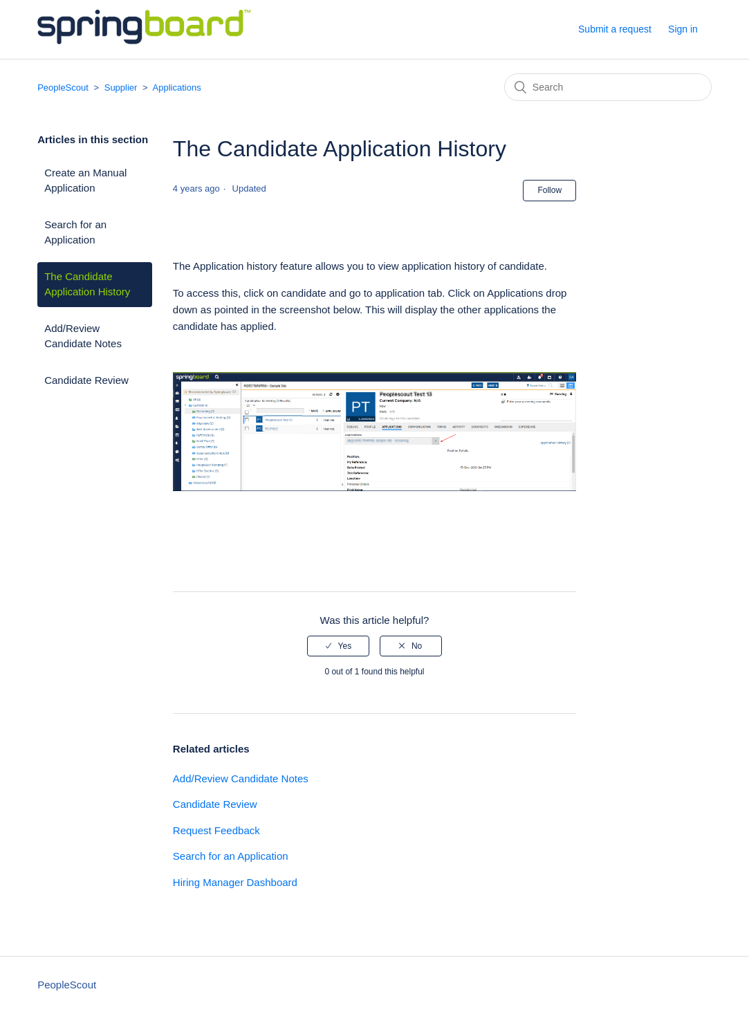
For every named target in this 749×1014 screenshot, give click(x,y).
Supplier (121, 87)
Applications (177, 87)
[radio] (338, 646)
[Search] (608, 87)
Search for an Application (75, 232)
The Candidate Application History (87, 284)
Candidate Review (86, 380)
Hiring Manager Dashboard (235, 882)
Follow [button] (549, 190)
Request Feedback (216, 830)
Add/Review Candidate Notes (83, 336)
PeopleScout (63, 87)
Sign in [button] (683, 29)
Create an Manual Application (85, 180)
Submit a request (614, 29)
